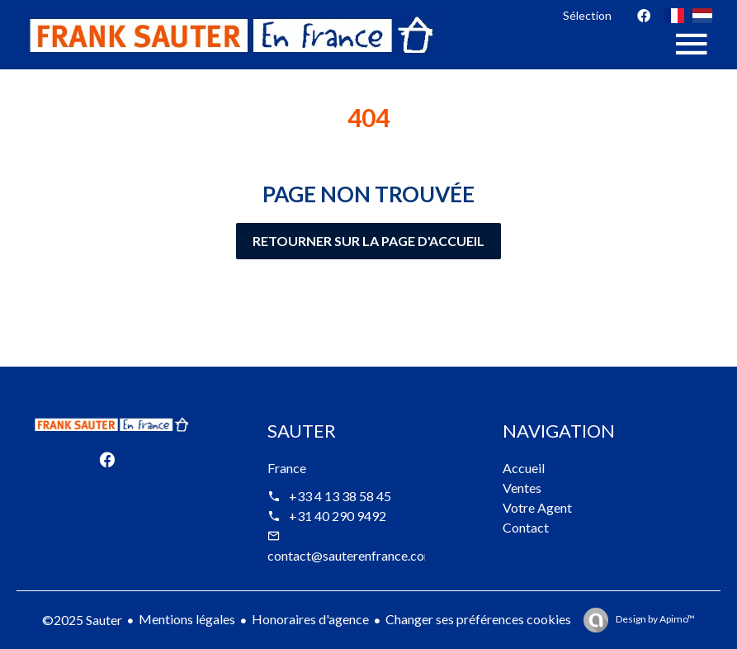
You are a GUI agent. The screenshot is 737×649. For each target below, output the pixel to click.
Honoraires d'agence (310, 619)
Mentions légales (187, 619)
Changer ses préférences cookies (478, 619)
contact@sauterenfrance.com (351, 555)
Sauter (301, 430)
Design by (654, 619)
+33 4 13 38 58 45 (340, 496)
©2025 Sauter (82, 620)
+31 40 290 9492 (337, 515)
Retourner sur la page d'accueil (368, 241)
